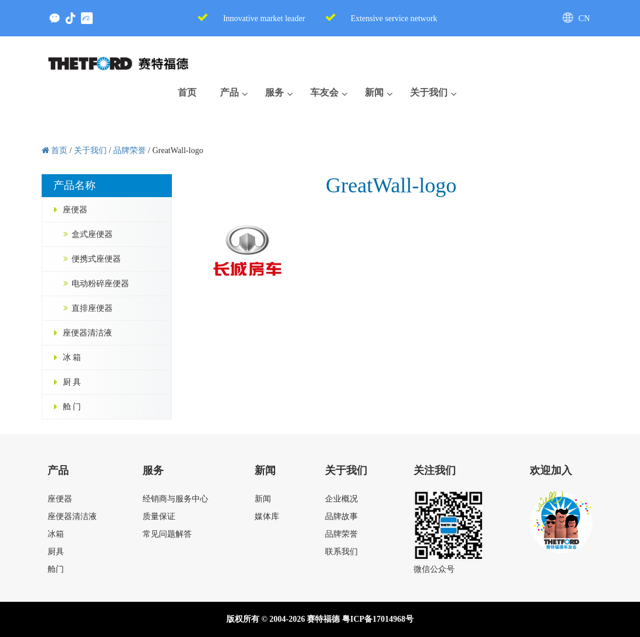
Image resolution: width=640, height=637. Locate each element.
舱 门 (72, 406)
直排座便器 (92, 308)
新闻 (263, 498)
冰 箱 (72, 357)
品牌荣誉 (341, 534)
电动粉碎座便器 (100, 283)
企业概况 (341, 498)
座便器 (75, 209)
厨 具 (72, 382)
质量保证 (159, 516)
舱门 (56, 569)
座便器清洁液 (87, 332)
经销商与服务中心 (175, 498)
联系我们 (341, 551)
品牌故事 (341, 516)
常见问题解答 (167, 534)
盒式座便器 (92, 234)
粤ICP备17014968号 (378, 619)
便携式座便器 (96, 259)
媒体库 (267, 516)
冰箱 (56, 534)
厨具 (56, 551)
